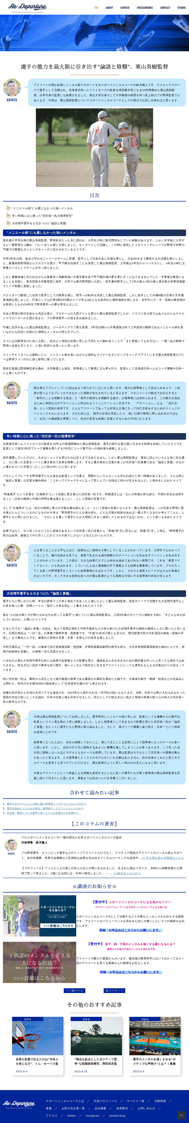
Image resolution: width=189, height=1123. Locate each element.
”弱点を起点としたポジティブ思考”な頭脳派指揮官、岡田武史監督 (95, 1064)
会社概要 (100, 1108)
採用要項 (122, 1108)
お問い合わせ (146, 1108)
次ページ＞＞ (114, 990)
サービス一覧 (135, 1100)
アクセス (52, 1115)
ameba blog (117, 1115)
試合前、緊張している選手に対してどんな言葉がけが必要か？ (43, 813)
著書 (49, 1108)
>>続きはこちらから (127, 873)
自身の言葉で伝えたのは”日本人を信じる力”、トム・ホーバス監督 (37, 1064)
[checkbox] (96, 208)
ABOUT (109, 7)
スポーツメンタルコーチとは (65, 1100)
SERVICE (124, 7)
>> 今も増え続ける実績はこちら (162, 857)
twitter (71, 1115)
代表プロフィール (105, 1100)
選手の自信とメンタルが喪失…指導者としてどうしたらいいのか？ (45, 808)
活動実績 (160, 1100)
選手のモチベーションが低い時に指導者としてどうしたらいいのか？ (46, 803)
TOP (96, 7)
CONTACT (165, 7)
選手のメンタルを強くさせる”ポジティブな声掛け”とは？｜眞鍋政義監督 (154, 1064)
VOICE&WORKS (145, 7)
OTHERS (182, 7)
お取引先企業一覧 (73, 1108)
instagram (92, 1115)
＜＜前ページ (74, 990)
